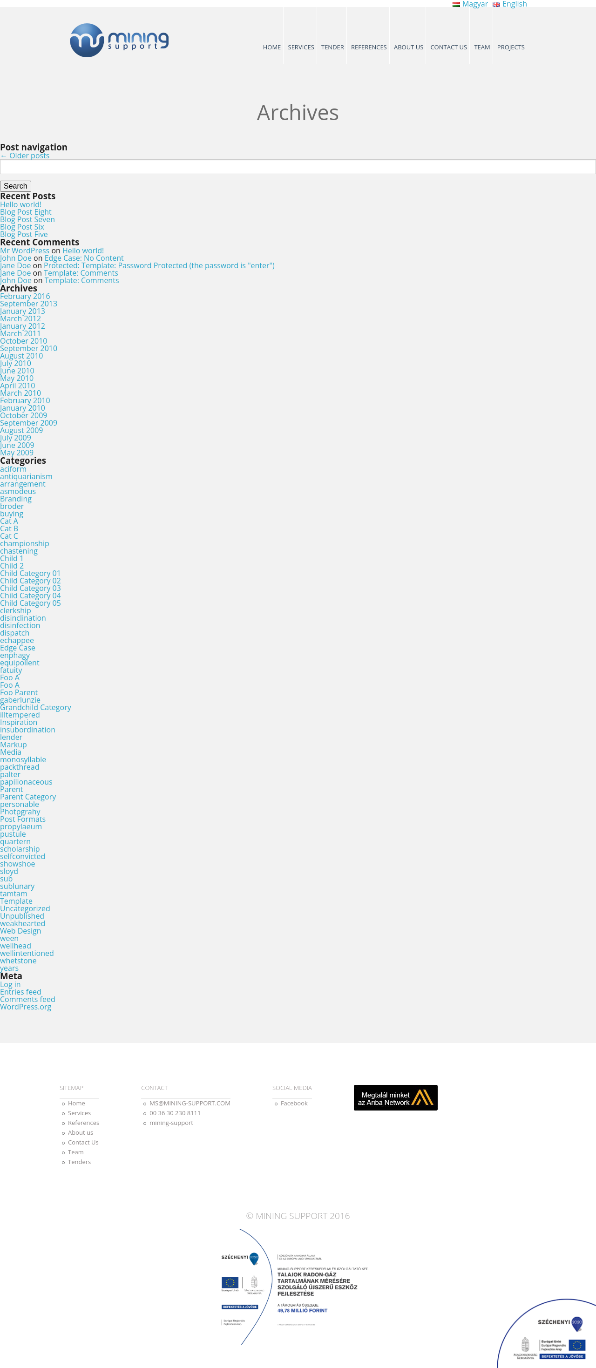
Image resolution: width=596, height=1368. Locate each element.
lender (11, 737)
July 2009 (15, 438)
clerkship (15, 610)
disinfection (20, 625)
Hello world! (20, 204)
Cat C (9, 536)
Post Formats (23, 819)
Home (272, 47)
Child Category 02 (30, 581)
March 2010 (20, 393)
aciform (13, 469)
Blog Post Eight (26, 212)
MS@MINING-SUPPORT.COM (189, 1103)
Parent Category (28, 797)
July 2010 (15, 363)
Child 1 (12, 558)
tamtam (13, 893)
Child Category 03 (30, 588)
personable (19, 804)
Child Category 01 (30, 573)
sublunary (17, 886)
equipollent (20, 662)
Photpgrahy (20, 811)
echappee (17, 640)
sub (6, 879)
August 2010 (21, 356)
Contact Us (448, 47)
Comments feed (27, 999)
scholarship (20, 849)
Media (10, 752)
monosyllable (23, 759)
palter (10, 774)
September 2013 (28, 303)
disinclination (23, 618)
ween (9, 938)
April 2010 (17, 385)
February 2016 (25, 296)
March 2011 (20, 333)
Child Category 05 (30, 603)
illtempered (20, 715)
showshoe (17, 864)
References (369, 47)
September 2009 (28, 423)
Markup (13, 744)
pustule (13, 834)
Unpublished (22, 916)
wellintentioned (27, 953)
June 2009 (17, 445)
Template (16, 901)
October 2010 (23, 341)
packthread (19, 767)
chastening (19, 551)
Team (482, 47)
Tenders (79, 1162)
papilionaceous (26, 782)
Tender (332, 47)
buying (11, 513)
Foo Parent (19, 692)
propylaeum (21, 826)
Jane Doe (15, 265)
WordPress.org (25, 1007)
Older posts (24, 155)
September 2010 (28, 348)
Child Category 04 (30, 595)
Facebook (294, 1103)
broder (12, 506)
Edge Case (17, 648)
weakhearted (22, 923)
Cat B (9, 528)
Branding (16, 499)
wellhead (15, 946)
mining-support (171, 1122)
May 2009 (17, 452)
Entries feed (20, 992)
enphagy (15, 655)
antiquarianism (26, 476)
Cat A (9, 521)
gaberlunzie (20, 700)
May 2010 (17, 378)
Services (301, 47)
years (9, 968)
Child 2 (12, 566)
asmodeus (18, 491)
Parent (11, 789)
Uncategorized (25, 908)
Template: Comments (81, 273)
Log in (10, 984)
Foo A (10, 677)
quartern (15, 841)
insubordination (27, 730)
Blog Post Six (22, 227)
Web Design (20, 931)
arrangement (23, 484)
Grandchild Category (35, 707)
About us (408, 47)
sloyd (9, 871)
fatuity (11, 670)
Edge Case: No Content (84, 258)
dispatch (14, 633)
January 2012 (22, 326)
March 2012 (20, 318)
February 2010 (25, 400)
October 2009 (23, 415)
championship (24, 543)
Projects (511, 47)
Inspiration (18, 722)
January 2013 (22, 311)
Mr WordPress (24, 250)
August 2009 (21, 430)
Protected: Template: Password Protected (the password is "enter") (159, 265)
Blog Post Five (24, 234)
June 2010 (17, 371)
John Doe (16, 258)
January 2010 (22, 408)
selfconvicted (22, 856)
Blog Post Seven (27, 219)
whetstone (18, 960)
